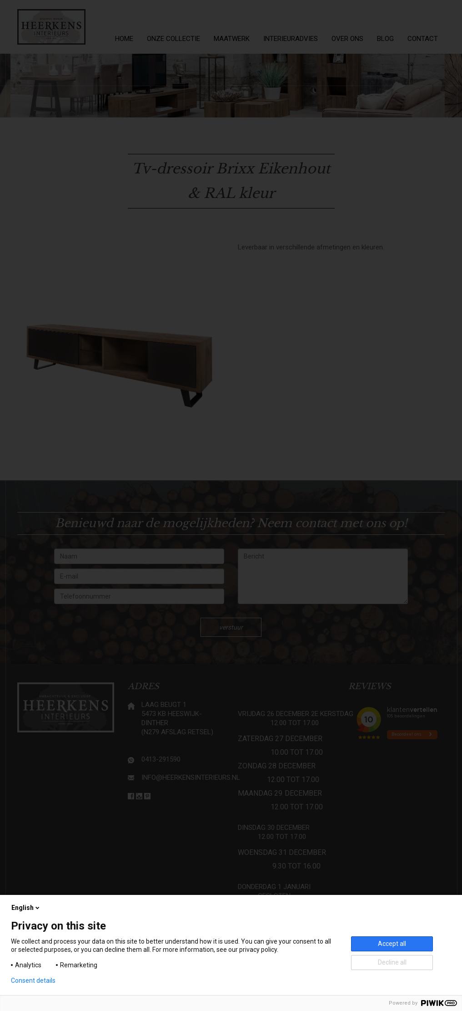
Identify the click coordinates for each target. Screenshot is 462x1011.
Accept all (392, 943)
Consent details (33, 980)
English (26, 907)
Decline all (392, 962)
